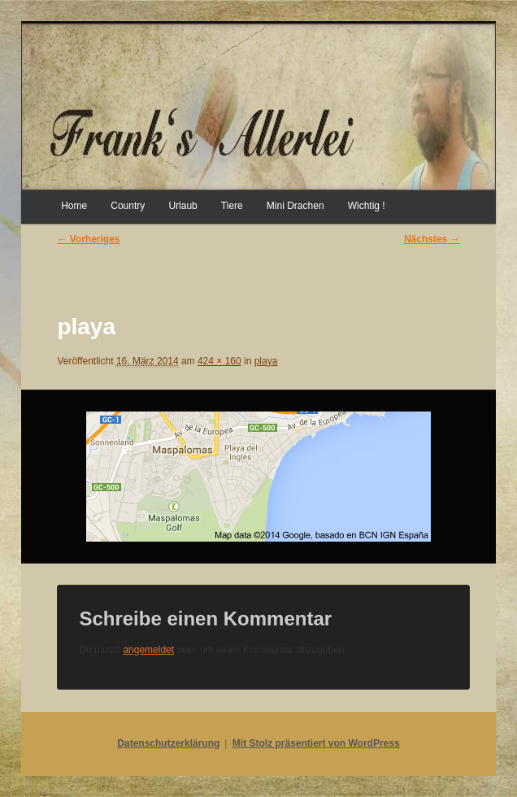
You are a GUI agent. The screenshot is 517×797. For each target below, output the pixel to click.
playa (266, 361)
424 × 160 (219, 361)
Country (128, 205)
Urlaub (182, 205)
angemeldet (148, 649)
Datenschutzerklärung (168, 743)
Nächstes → (432, 239)
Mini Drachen (295, 205)
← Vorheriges (88, 239)
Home (74, 205)
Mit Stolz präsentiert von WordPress (316, 743)
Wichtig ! (366, 205)
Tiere (232, 205)
